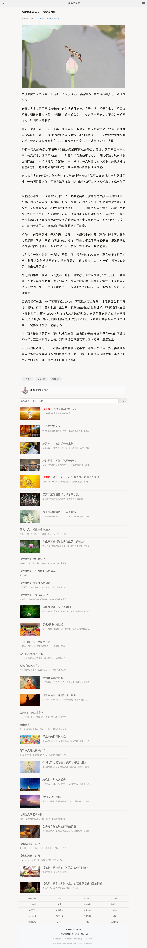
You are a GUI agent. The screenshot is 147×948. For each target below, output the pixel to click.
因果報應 (115, 898)
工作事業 (32, 904)
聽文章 (56, 18)
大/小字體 (41, 18)
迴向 (115, 916)
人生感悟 (32, 916)
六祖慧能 (115, 922)
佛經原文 (77, 934)
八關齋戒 (59, 910)
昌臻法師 (59, 916)
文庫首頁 (28, 379)
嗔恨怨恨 (87, 904)
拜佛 (60, 898)
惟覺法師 (115, 904)
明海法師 (32, 922)
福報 (115, 910)
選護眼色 (49, 18)
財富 (60, 904)
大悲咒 (59, 922)
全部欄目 (42, 379)
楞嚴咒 (32, 910)
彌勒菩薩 (32, 898)
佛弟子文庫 (74, 3)
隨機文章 (56, 379)
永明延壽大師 (87, 898)
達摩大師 (87, 910)
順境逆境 (87, 916)
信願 (87, 922)
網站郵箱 (84, 934)
